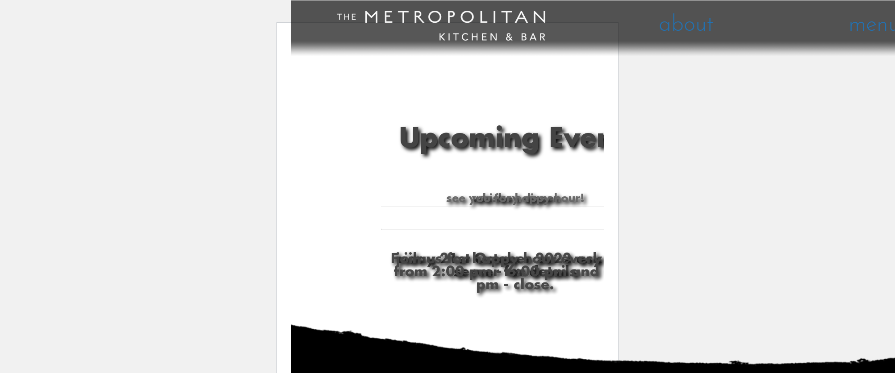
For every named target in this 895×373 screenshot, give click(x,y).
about (686, 25)
